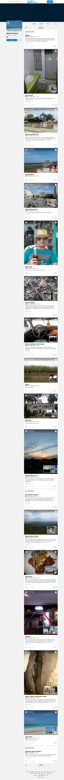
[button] (56, 1)
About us (40, 771)
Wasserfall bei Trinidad (31, 536)
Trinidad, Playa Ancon (31, 475)
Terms (54, 771)
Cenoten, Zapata (30, 302)
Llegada (27, 35)
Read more (48, 140)
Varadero (27, 636)
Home (36, 771)
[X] (47, 775)
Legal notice (49, 773)
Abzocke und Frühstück (31, 134)
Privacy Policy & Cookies (35, 773)
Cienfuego (28, 420)
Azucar (27, 384)
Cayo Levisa (28, 737)
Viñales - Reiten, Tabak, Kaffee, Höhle (36, 696)
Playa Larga (28, 267)
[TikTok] (44, 775)
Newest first (55, 23)
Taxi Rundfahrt (29, 174)
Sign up (50, 1)
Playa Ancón (28, 576)
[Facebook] (42, 775)
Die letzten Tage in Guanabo (33, 751)
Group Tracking (46, 771)
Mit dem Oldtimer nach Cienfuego (34, 344)
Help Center (43, 773)
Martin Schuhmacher (30, 32)
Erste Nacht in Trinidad (31, 495)
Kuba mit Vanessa (12, 33)
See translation (28, 43)
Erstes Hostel (29, 95)
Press (51, 771)
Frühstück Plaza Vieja (31, 209)
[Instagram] (39, 775)
